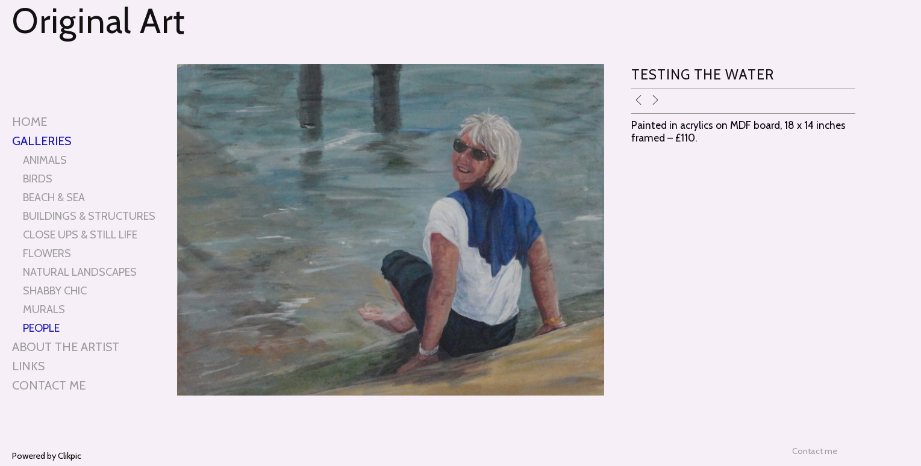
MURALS (44, 309)
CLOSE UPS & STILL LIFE (80, 234)
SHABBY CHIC (55, 290)
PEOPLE (41, 328)
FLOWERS (47, 253)
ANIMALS (45, 160)
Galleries (41, 141)
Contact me (49, 385)
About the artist (65, 347)
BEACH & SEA (54, 197)
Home (29, 121)
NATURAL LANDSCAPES (80, 272)
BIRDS (37, 178)
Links (28, 366)
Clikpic (69, 455)
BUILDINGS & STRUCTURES (89, 216)
